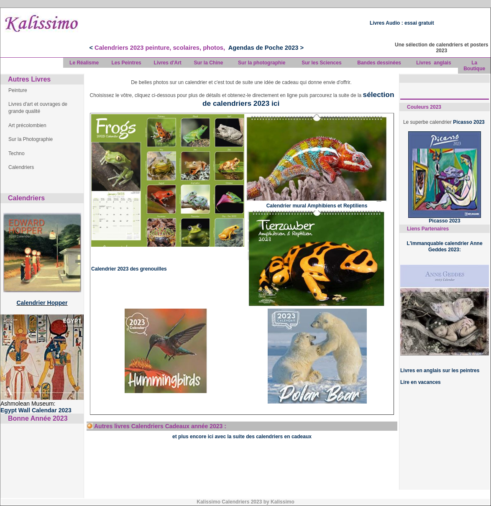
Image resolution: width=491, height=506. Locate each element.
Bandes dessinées (379, 63)
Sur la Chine (208, 63)
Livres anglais (433, 63)
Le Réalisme (84, 63)
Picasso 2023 (469, 122)
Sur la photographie (261, 63)
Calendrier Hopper (41, 302)
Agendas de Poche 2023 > (266, 47)
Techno (16, 153)
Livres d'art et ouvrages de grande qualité (37, 107)
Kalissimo (283, 502)
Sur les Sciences (321, 63)
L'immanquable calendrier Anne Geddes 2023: (444, 246)
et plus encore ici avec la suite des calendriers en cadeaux (242, 437)
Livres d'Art (168, 63)
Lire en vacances (420, 382)
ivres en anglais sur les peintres (441, 370)
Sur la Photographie (30, 139)
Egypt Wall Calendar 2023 (36, 410)
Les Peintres (126, 63)
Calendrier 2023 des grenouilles (129, 269)
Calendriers (21, 167)
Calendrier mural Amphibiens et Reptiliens (317, 206)
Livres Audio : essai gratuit (402, 23)
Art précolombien (27, 125)
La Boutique (474, 66)
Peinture (17, 90)
